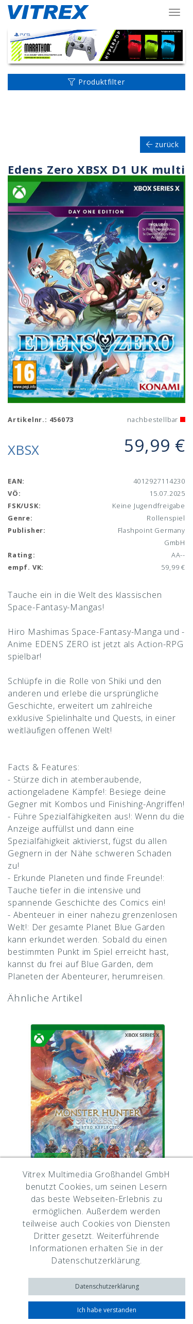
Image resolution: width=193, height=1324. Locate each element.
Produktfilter (96, 82)
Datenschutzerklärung (107, 1286)
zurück (162, 144)
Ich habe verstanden (106, 1310)
